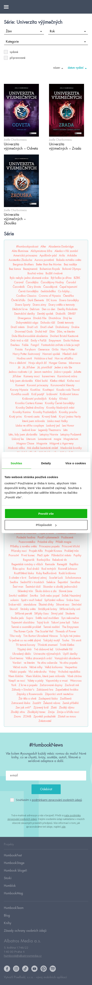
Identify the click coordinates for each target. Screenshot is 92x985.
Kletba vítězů (57, 380)
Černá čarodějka (28, 291)
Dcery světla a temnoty (61, 304)
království (51, 394)
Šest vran (18, 586)
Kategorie (46, 41)
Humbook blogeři (15, 870)
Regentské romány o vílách (27, 564)
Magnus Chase (25, 443)
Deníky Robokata (67, 309)
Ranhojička (43, 559)
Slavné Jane (65, 591)
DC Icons (51, 300)
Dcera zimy (39, 304)
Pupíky (77, 555)
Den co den (48, 309)
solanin (14, 600)
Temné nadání (51, 627)
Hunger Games (58, 363)
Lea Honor (68, 425)
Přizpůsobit (46, 525)
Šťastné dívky (46, 604)
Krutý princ (15, 416)
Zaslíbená (65, 698)
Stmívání (76, 604)
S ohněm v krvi (17, 577)
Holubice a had (43, 358)
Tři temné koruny (25, 644)
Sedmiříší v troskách (32, 582)
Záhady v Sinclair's (23, 689)
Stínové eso (62, 604)
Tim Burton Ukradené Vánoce (40, 636)
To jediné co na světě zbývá (25, 640)
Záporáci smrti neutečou (59, 694)
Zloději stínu (18, 712)
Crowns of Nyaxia (50, 295)
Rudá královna (67, 573)
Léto (65, 430)
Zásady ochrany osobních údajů (25, 930)
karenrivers (48, 376)
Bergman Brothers (23, 264)
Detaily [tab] (46, 463)
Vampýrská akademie (67, 658)
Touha (65, 640)
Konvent (20, 385)
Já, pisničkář (44, 367)
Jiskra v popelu (62, 371)
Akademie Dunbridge (61, 246)
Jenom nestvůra (43, 371)
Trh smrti (76, 640)
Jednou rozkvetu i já (20, 371)
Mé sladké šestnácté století (42, 448)
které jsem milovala (33, 421)
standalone (30, 604)
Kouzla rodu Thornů (68, 389)
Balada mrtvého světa (68, 260)
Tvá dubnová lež (43, 649)
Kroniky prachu (68, 412)
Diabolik (61, 313)
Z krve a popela (28, 685)
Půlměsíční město (61, 555)
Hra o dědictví (17, 363)
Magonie (41, 443)
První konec (28, 555)
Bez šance (15, 269)
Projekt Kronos (53, 551)
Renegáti (62, 564)
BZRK (77, 278)
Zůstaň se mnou (67, 716)
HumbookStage (14, 863)
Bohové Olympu (71, 269)
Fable (25, 345)
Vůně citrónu (74, 676)
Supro (29, 618)
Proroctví (14, 555)
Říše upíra (19, 568)
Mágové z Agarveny (61, 443)
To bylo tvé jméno (70, 636)
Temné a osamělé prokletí (26, 627)
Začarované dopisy (51, 685)
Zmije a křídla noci (68, 712)
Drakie (75, 327)
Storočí (14, 609)
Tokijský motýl (51, 640)
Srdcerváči (14, 604)
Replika (73, 564)
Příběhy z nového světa (23, 546)
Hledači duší (69, 354)
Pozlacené (67, 537)
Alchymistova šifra (41, 251)
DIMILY (72, 313)
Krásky (53, 398)
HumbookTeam (14, 908)
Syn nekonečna (70, 618)
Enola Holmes (71, 340)
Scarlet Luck (56, 577)
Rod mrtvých (48, 568)
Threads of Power (65, 631)
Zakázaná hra (45, 689)
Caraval (18, 282)
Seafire (14, 582)
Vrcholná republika (69, 671)
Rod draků (33, 568)
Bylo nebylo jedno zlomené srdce (29, 278)
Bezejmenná (30, 269)
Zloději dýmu (66, 707)
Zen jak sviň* (23, 707)
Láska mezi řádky (57, 421)
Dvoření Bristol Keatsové (64, 336)
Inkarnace (74, 363)
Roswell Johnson (67, 568)
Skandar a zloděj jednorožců (60, 586)
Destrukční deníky (24, 313)
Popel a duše (46, 533)
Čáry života (34, 286)
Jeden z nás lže (63, 367)
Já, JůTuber (29, 367)
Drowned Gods (24, 331)
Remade (50, 564)
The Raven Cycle (23, 631)
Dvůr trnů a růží (19, 340)
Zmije (51, 712)
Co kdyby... (65, 291)
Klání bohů (41, 380)
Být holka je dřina (61, 278)
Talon (75, 622)
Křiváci (63, 398)
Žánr (24, 31)
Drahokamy (62, 327)
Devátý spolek (45, 313)
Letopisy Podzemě (70, 434)
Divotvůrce (55, 318)
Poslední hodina (26, 537)
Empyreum (55, 340)
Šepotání (63, 582)
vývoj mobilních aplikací (51, 977)
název (59, 68)
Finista (19, 349)
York (13, 685)
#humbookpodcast (27, 246)
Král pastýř (37, 394)
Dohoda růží (47, 322)
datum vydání (78, 68)
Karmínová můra (67, 376)
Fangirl (35, 345)
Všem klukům (15, 676)
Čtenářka (68, 295)
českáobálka (48, 291)
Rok (68, 31)
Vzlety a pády (35, 680)
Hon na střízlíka (64, 358)
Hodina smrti (24, 358)
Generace (43, 349)
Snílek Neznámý (71, 595)
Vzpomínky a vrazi (57, 680)
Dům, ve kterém (66, 331)
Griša (55, 349)
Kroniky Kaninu (22, 412)
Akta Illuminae (20, 251)
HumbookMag (13, 893)
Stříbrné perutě (23, 613)
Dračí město (18, 327)
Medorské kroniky (71, 448)
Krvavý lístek (49, 416)
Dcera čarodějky (69, 300)
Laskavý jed (53, 425)
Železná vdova (51, 703)
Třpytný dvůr (24, 649)
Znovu (17, 716)
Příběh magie (63, 542)
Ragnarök (28, 559)
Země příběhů (70, 703)
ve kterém (29, 662)
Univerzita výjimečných (46, 653)
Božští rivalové (54, 273)
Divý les (67, 318)
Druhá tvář (41, 331)
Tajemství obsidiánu (22, 622)
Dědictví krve (19, 309)
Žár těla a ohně (27, 698)
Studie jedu (17, 618)
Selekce (50, 582)
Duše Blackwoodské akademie (30, 336)
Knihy (7, 923)
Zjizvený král (40, 707)
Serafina (75, 582)
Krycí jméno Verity (70, 416)
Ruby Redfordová (46, 573)
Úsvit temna (16, 658)
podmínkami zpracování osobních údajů (57, 800)
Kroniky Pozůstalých (45, 412)
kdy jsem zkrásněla (21, 380)
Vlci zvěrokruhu (37, 671)
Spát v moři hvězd (31, 600)
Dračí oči (32, 327)
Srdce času (72, 600)
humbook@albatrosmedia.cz (23, 956)
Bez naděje (70, 264)
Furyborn (30, 349)
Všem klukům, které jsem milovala (45, 676)
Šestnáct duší (33, 586)
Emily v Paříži (38, 340)
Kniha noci (73, 380)
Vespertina (71, 667)
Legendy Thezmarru (49, 430)
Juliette (77, 371)
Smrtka (34, 595)
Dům (52, 331)
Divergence (24, 318)
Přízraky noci (19, 551)
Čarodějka (32, 282)
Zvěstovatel (45, 721)
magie (57, 439)
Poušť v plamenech (48, 537)
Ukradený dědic (21, 653)
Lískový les (18, 439)
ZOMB (27, 716)
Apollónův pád (48, 255)
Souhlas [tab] (16, 463)
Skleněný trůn (25, 591)
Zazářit (36, 703)
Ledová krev (29, 430)
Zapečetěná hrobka (66, 689)
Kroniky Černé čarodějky (59, 403)
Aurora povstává (44, 260)
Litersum (31, 439)
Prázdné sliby (45, 542)
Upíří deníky (70, 653)
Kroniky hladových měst (60, 407)
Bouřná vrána (35, 273)
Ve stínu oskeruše (47, 662)
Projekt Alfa (36, 551)
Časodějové (50, 286)
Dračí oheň (46, 327)
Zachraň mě (72, 685)
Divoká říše (39, 318)
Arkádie (72, 255)
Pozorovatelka (27, 542)
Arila (62, 255)
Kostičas (35, 389)
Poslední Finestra (66, 533)
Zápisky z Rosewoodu (30, 694)
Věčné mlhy (35, 667)
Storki (7, 878)
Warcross (75, 680)
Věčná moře (20, 667)
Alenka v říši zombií (66, 251)
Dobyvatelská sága (27, 322)
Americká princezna (25, 255)
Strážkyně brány (47, 609)
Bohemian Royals (50, 269)
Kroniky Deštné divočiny (30, 407)
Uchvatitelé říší (64, 649)
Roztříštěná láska (24, 573)
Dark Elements (36, 300)
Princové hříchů (71, 546)
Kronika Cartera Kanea (29, 403)
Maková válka (16, 448)
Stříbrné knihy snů (69, 609)
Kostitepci (48, 389)
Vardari (16, 662)
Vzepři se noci (16, 680)
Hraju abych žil (37, 363)
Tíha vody (15, 636)
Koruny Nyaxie (19, 389)
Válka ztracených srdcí (38, 658)
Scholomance (73, 577)
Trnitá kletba (67, 644)
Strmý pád (57, 613)
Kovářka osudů (20, 394)
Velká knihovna (53, 667)
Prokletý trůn (71, 551)
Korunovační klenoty (62, 385)
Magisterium (70, 439)
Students (70, 613)
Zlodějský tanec (36, 712)
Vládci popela (18, 671)
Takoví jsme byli (60, 622)
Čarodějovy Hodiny (52, 282)
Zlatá (54, 707)
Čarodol (71, 282)
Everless (15, 345)
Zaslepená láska (48, 698)
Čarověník (19, 286)
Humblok (10, 885)
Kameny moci (32, 376)
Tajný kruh (43, 622)
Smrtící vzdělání (18, 595)
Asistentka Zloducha (20, 260)
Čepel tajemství (68, 286)
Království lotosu (69, 394)
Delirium (34, 309)
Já (19, 367)
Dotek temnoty (65, 322)
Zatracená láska (20, 703)
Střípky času (41, 613)
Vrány (52, 671)
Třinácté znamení (48, 644)
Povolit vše (46, 513)
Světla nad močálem (47, 618)
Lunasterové (44, 439)
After (43, 246)
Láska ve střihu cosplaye (30, 425)
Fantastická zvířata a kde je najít (60, 345)
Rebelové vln (59, 559)
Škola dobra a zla (45, 591)
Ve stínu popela (68, 662)
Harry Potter (68, 349)
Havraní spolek (51, 354)
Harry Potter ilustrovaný (26, 354)
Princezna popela (49, 546)
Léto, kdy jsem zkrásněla (23, 434)
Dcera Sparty (22, 304)
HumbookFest (13, 855)
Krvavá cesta (31, 416)
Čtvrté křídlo (18, 300)
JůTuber (17, 376)
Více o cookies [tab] (75, 463)
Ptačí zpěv (43, 555)
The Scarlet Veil (44, 631)
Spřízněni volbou (54, 600)
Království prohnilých (34, 398)
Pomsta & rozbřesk (25, 533)
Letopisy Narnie (48, 434)
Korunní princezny (37, 385)
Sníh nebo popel (49, 595)
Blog (7, 915)
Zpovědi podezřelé (44, 716)
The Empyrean (70, 627)
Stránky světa (28, 609)
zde (63, 826)
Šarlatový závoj (38, 577)
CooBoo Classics (26, 295)
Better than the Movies (48, 264)
